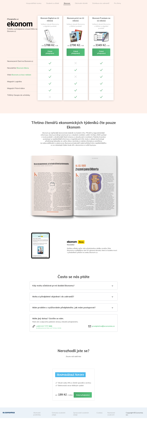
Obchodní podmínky (37, 414)
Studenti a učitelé (52, 3)
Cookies (100, 413)
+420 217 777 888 (44, 326)
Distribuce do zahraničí (100, 3)
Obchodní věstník (81, 3)
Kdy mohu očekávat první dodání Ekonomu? (53, 285)
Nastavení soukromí (111, 414)
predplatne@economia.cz (103, 326)
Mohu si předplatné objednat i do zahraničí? (53, 296)
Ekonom (67, 3)
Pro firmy (117, 3)
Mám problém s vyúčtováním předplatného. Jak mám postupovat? (64, 307)
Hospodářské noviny (33, 3)
